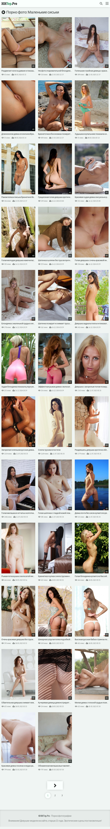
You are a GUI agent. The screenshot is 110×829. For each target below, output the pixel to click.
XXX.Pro (9, 3)
